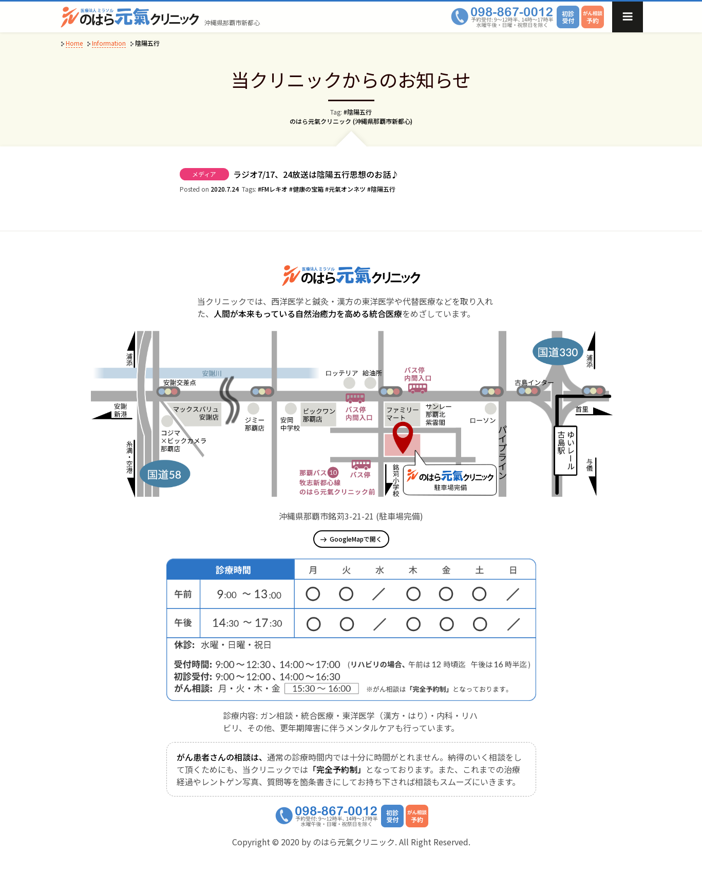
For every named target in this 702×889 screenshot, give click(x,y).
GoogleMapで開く (351, 538)
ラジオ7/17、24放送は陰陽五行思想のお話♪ (316, 174)
